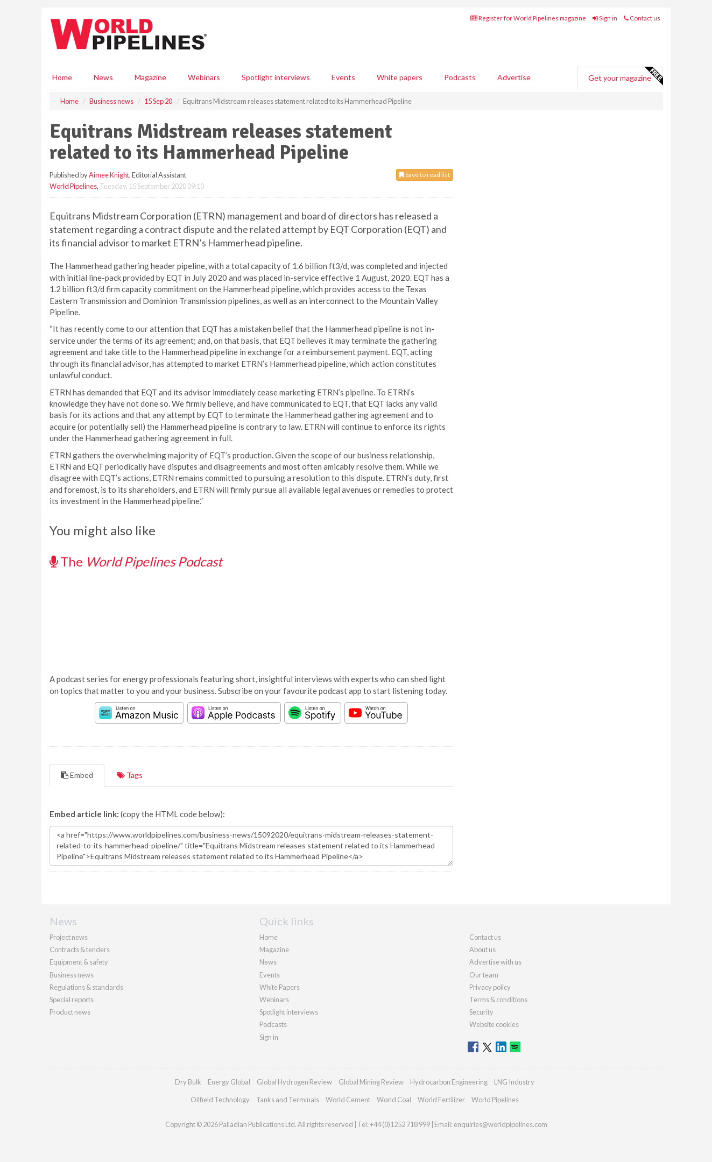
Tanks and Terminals (287, 1099)
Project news (69, 937)
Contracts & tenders (80, 949)
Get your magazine (625, 76)
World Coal (394, 1099)
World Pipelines (73, 186)
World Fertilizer (441, 1099)
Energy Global (229, 1082)
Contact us (642, 18)
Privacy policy (490, 987)
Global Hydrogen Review (294, 1082)
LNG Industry (514, 1082)
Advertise (514, 77)
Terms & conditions (498, 999)
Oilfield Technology (220, 1099)
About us (482, 949)
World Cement (348, 1099)
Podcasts (460, 77)
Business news (72, 974)
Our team (483, 974)
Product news (70, 1012)
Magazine (150, 77)
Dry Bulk (188, 1082)
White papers (399, 77)
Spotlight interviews (276, 77)
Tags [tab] (130, 775)
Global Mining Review (371, 1082)
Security (481, 1012)
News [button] (103, 77)
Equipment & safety (79, 962)
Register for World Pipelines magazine (528, 18)
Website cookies (494, 1024)
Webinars (204, 77)
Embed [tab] (77, 775)
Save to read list (424, 175)
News (268, 962)
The (136, 561)
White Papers (279, 987)
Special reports (72, 999)
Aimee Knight (109, 175)
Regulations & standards (86, 987)
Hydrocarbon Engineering (449, 1082)
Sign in (605, 18)
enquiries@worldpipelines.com (500, 1124)
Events (343, 77)
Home (62, 77)
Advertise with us (495, 962)
